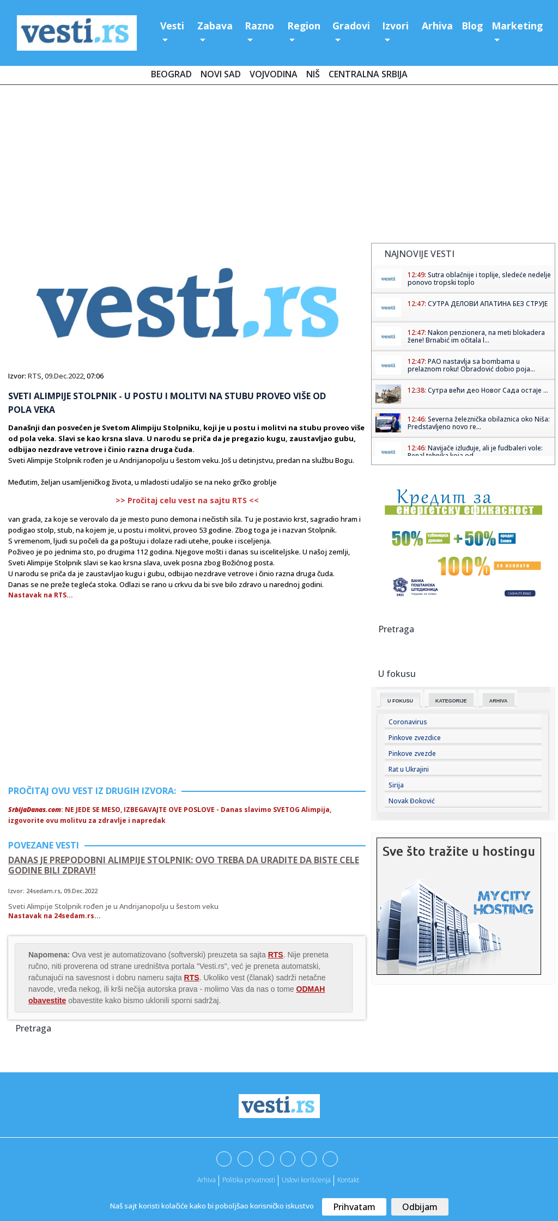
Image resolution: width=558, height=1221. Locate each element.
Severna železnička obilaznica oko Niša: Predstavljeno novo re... (479, 422)
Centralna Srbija (368, 74)
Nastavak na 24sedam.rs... (54, 915)
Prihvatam (354, 1207)
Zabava (215, 25)
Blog (472, 25)
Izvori (395, 25)
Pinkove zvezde (412, 753)
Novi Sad (221, 74)
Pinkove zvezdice (415, 737)
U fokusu (400, 701)
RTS (34, 376)
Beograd (171, 74)
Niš (313, 74)
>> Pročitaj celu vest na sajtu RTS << (187, 500)
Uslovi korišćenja (306, 1180)
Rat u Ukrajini (409, 769)
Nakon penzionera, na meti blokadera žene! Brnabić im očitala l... (476, 336)
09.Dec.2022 (64, 376)
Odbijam (420, 1207)
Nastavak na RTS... (40, 595)
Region (303, 25)
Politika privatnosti (248, 1180)
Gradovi (351, 25)
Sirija (396, 785)
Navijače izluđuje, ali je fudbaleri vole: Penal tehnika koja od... (475, 451)
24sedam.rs (43, 891)
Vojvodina (274, 74)
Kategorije (451, 701)
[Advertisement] (279, 166)
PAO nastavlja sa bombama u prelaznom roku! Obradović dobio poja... (471, 365)
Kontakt (348, 1180)
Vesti (172, 25)
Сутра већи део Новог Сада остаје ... (488, 390)
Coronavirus (408, 722)
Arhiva (437, 25)
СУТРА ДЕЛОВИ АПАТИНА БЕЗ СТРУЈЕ (488, 303)
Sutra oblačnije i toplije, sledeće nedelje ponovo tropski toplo (479, 278)
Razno (259, 25)
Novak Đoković (412, 800)
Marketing (517, 25)
